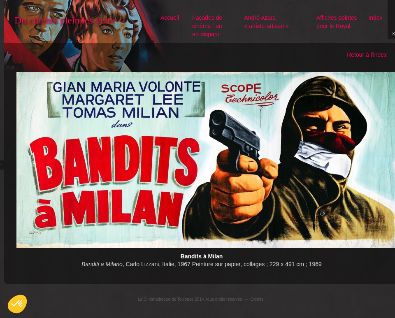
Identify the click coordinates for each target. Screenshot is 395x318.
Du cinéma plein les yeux (64, 20)
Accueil (169, 17)
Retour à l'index (367, 54)
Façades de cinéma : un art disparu (207, 25)
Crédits (256, 299)
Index (375, 17)
